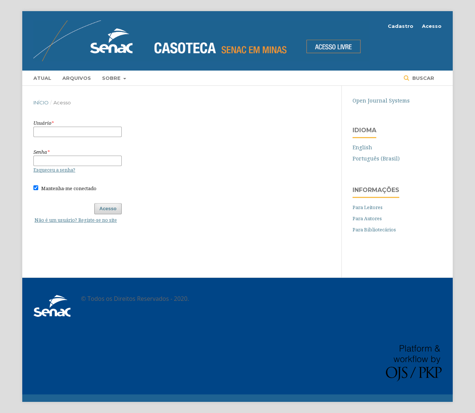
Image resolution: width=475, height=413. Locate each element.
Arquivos (76, 78)
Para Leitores (368, 207)
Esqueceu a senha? (54, 169)
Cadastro (400, 26)
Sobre (112, 78)
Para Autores (367, 218)
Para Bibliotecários (374, 229)
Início (41, 102)
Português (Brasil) (376, 158)
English (362, 147)
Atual (42, 78)
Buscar (422, 78)
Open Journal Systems (381, 100)
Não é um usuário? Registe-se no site (76, 220)
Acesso (432, 26)
